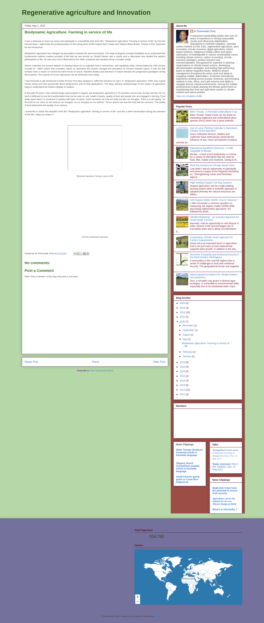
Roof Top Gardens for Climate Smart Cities (212, 165)
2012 (183, 389)
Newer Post (31, 361)
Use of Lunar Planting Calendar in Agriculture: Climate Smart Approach (214, 129)
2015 (183, 376)
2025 (183, 303)
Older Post (159, 361)
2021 (183, 317)
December (188, 325)
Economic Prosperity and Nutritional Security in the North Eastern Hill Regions (214, 256)
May (185, 339)
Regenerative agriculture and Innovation (86, 12)
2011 (183, 394)
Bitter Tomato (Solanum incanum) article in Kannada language (189, 452)
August (186, 334)
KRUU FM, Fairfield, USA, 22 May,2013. (225, 467)
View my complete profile (189, 96)
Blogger (158, 616)
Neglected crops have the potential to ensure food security (225, 491)
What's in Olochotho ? (224, 509)
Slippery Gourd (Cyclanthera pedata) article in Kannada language (187, 467)
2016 (183, 371)
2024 (183, 307)
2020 (183, 321)
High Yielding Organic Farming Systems (211, 182)
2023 (183, 312)
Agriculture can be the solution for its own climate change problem (224, 501)
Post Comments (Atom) (101, 370)
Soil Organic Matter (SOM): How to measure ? (214, 200)
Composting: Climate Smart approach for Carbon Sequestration (211, 238)
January (187, 356)
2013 (183, 385)
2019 (183, 362)
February (188, 351)
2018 (183, 366)
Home (95, 361)
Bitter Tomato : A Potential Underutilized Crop (213, 111)
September (189, 330)
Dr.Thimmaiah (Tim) (205, 31)
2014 (183, 380)
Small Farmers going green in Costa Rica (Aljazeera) (187, 479)
